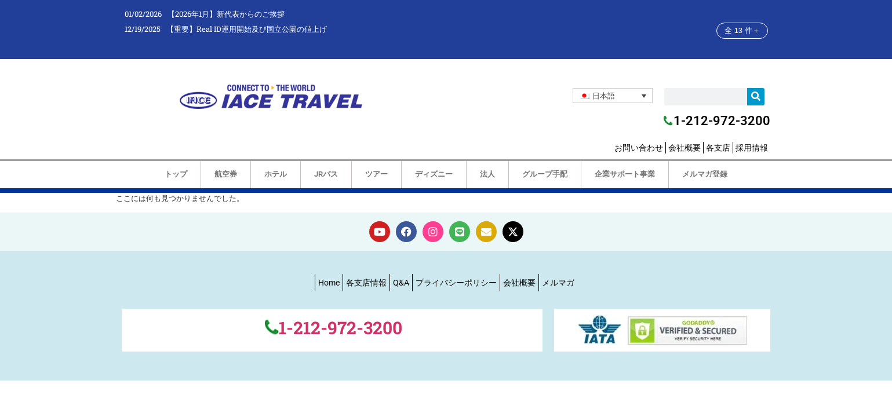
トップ (176, 174)
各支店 (718, 147)
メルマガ (558, 282)
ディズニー (434, 174)
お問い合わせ (638, 147)
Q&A (401, 282)
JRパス (326, 174)
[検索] (755, 96)
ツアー (376, 174)
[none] (613, 95)
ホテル (275, 174)
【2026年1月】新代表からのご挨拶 (226, 14)
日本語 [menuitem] (603, 95)
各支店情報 (366, 282)
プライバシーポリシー (456, 282)
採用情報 (752, 147)
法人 (487, 174)
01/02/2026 (143, 14)
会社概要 (684, 147)
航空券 (225, 174)
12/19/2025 (143, 29)
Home (329, 282)
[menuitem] (613, 95)
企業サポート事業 (625, 174)
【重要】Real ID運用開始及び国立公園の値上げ (246, 29)
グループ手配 (544, 174)
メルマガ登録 (704, 174)
